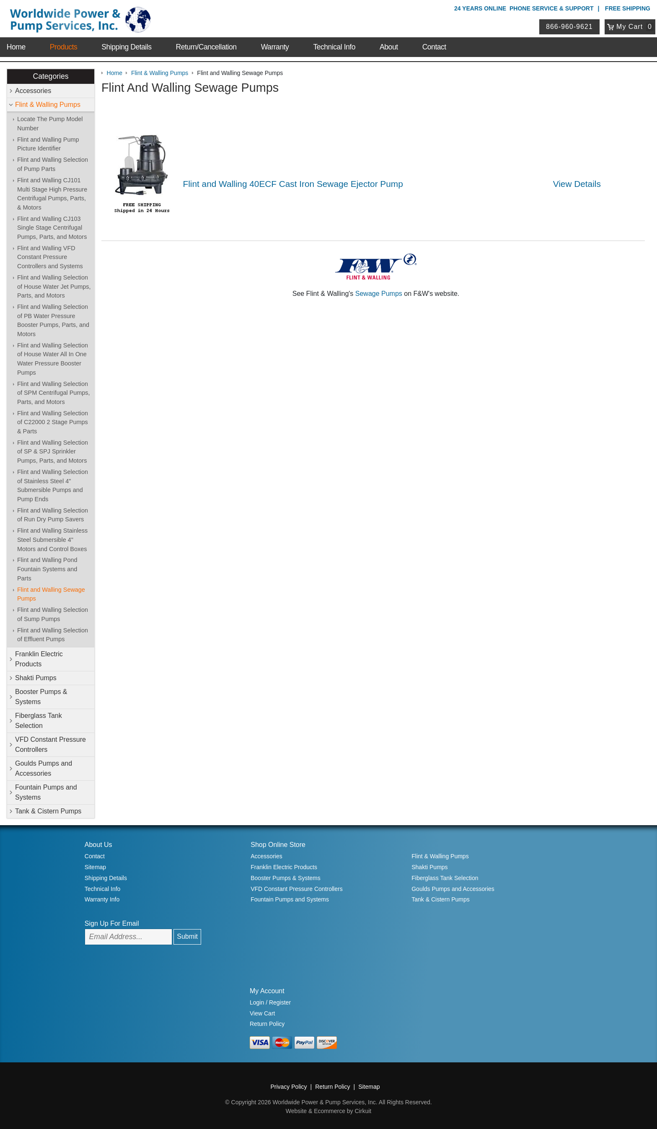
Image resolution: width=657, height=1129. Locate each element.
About (389, 47)
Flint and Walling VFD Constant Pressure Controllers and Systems (50, 257)
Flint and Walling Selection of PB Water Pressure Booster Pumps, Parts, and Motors (53, 320)
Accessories (33, 90)
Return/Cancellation (206, 47)
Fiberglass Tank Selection (38, 720)
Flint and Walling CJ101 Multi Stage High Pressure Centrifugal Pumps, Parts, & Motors (52, 194)
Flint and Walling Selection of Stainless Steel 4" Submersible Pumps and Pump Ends (52, 485)
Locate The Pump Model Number (50, 124)
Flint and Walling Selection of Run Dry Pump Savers (52, 515)
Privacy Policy (288, 1086)
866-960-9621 (569, 26)
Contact (434, 47)
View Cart (262, 1013)
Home (16, 47)
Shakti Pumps (36, 677)
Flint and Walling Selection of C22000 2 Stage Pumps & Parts (52, 422)
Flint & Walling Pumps (47, 104)
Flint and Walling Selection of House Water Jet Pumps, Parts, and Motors (54, 286)
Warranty (275, 47)
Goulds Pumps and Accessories (43, 768)
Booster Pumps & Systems (41, 696)
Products (63, 47)
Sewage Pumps (378, 293)
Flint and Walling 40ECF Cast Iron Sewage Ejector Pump (293, 184)
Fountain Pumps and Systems (46, 792)
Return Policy (267, 1023)
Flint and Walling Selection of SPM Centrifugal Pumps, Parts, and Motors (53, 393)
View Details (577, 184)
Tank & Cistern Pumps (48, 811)
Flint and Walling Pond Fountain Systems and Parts (47, 569)
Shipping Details (126, 47)
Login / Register (270, 1002)
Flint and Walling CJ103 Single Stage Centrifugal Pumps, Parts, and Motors (52, 227)
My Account (267, 990)
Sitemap (95, 867)
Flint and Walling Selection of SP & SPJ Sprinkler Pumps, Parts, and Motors (52, 451)
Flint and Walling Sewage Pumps (51, 594)
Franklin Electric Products (39, 659)
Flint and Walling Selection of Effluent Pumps (52, 635)
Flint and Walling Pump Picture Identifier (48, 144)
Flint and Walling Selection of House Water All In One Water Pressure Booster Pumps (52, 359)
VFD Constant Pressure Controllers (50, 744)
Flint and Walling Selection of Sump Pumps (52, 614)
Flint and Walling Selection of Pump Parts (52, 164)
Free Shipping (627, 8)
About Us (98, 844)
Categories (50, 76)
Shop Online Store (278, 844)
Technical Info (334, 47)
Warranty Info (102, 899)
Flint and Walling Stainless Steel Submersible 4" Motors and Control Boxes (52, 539)
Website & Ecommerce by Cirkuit (328, 1111)
